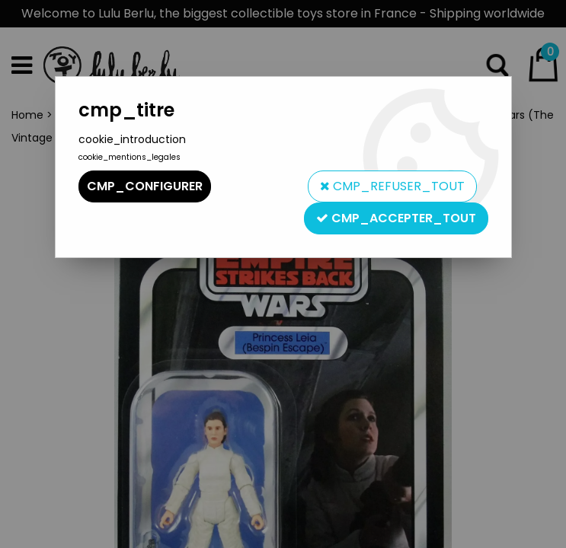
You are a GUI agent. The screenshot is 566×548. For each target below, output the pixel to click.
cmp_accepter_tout (396, 218)
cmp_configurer (145, 186)
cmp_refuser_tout (392, 186)
